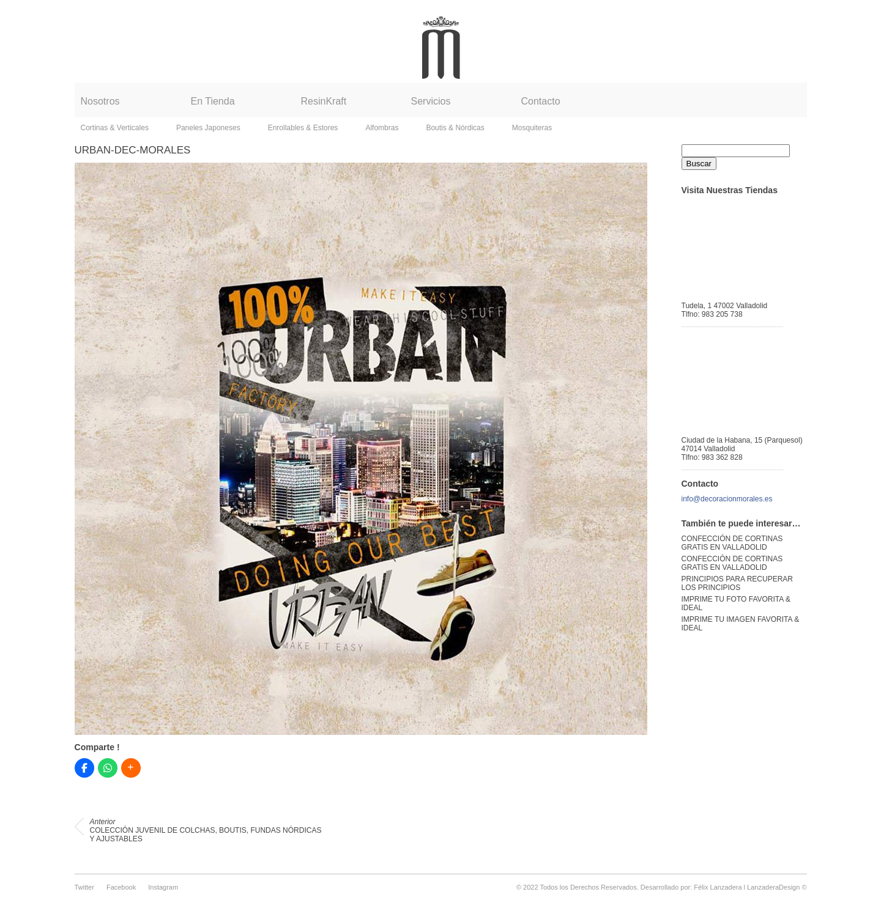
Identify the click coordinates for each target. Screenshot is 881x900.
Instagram (163, 887)
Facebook (121, 887)
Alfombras (381, 128)
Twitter (84, 887)
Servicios (431, 101)
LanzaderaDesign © (776, 887)
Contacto (540, 101)
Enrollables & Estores (303, 128)
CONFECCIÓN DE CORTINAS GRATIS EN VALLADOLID (732, 542)
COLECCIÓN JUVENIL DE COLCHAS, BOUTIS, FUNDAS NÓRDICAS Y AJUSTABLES (206, 830)
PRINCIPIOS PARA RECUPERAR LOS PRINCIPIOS (737, 583)
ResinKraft (324, 101)
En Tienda (213, 101)
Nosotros (100, 101)
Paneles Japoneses (208, 128)
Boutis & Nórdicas (455, 128)
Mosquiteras (532, 128)
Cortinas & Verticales (115, 128)
